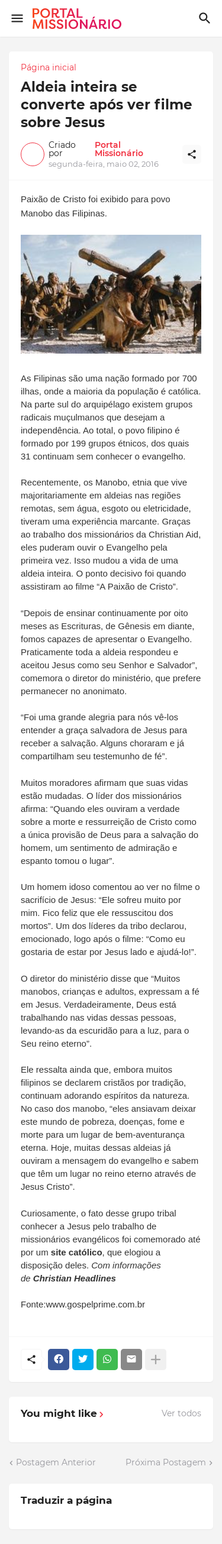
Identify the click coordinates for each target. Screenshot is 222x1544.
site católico (76, 1252)
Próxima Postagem (166, 1462)
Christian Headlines (74, 1278)
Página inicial (48, 67)
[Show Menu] (16, 18)
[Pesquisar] (206, 18)
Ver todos (181, 1413)
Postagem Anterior (56, 1462)
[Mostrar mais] (155, 1359)
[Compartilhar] (191, 154)
